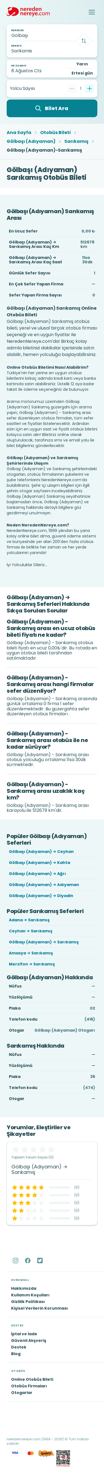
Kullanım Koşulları (30, 1295)
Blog (16, 1353)
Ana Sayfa (19, 132)
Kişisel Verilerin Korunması (39, 1308)
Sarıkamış (76, 141)
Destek (18, 1347)
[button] (91, 12)
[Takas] (83, 40)
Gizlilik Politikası (28, 1301)
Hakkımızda (23, 1288)
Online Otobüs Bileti (32, 1379)
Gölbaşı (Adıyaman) (31, 141)
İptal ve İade (24, 1334)
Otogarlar (21, 1392)
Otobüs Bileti (55, 132)
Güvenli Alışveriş (28, 1340)
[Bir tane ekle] (89, 88)
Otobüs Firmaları (29, 1386)
